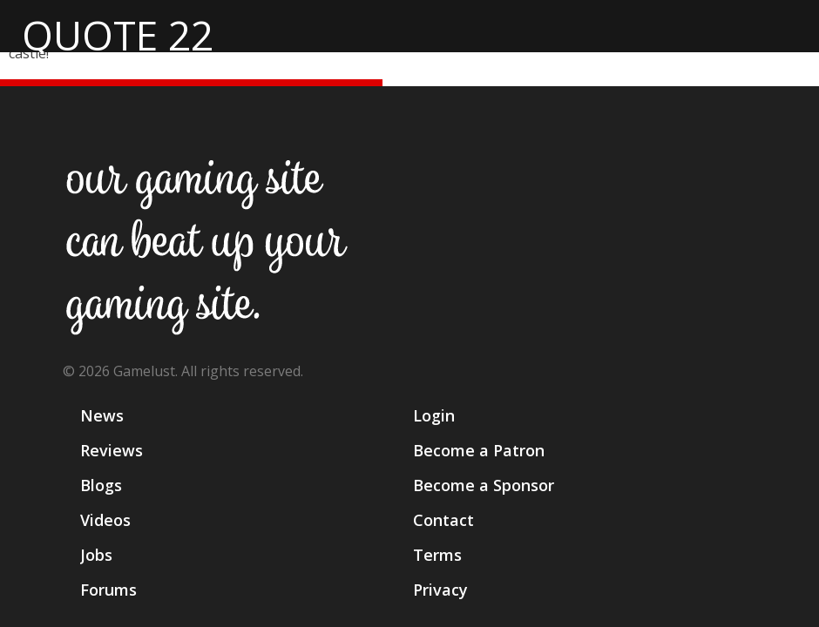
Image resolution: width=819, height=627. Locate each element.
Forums (108, 589)
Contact (443, 519)
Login (434, 415)
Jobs (96, 554)
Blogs (101, 485)
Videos (105, 519)
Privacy (440, 589)
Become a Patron (479, 450)
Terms (437, 554)
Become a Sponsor (483, 485)
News (102, 415)
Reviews (111, 450)
